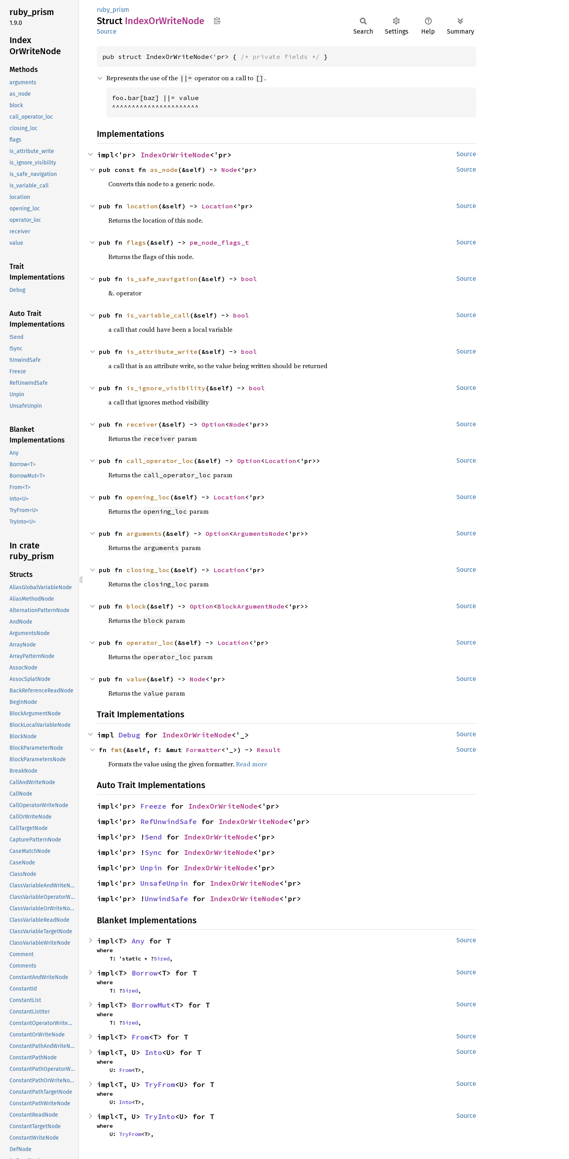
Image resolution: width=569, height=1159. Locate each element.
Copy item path (217, 20)
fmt (116, 750)
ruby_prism (113, 9)
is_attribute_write (162, 351)
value (136, 679)
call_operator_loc (160, 461)
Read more (251, 764)
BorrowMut (151, 1005)
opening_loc (148, 497)
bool (249, 279)
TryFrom (160, 1084)
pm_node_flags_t (219, 242)
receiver (142, 424)
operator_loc (150, 643)
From (140, 1037)
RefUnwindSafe (168, 821)
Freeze (153, 806)
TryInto (160, 1116)
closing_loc (148, 570)
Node (229, 170)
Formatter (203, 750)
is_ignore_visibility (165, 388)
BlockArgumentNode (250, 606)
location (142, 206)
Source (107, 31)
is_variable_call (158, 315)
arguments (144, 533)
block (136, 606)
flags (136, 242)
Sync (153, 852)
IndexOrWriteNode (175, 154)
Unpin (151, 867)
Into (153, 1052)
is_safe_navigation (162, 279)
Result (269, 750)
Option (213, 424)
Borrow (145, 972)
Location (217, 206)
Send (153, 836)
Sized (162, 958)
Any (138, 940)
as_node (164, 170)
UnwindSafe (166, 898)
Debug (129, 734)
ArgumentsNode (258, 533)
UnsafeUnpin (164, 883)
